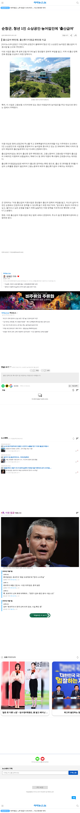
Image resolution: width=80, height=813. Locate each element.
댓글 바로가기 (74, 798)
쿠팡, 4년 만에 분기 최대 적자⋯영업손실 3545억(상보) (20, 328)
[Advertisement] (40, 18)
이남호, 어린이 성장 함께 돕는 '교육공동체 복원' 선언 (21, 284)
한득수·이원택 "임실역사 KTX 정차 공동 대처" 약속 (20, 287)
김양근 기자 (11, 276)
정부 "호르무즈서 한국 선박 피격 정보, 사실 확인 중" (22, 607)
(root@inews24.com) (17, 252)
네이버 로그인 (3, 386)
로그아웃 (16, 385)
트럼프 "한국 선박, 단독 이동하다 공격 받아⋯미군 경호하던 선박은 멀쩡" (25, 332)
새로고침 (17, 313)
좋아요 (18, 276)
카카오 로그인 (7, 386)
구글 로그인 (10, 386)
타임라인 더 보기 (40, 615)
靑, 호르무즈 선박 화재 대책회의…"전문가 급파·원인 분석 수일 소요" (28, 593)
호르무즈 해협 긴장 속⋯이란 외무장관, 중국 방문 (21, 585)
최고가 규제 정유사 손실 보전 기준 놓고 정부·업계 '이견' (20, 318)
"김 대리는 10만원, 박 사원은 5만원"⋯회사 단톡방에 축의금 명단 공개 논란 (26, 322)
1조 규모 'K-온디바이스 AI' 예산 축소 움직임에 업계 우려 (20, 325)
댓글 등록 (74, 386)
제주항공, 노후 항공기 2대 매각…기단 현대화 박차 (28, 8)
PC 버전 (40, 787)
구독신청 (73, 773)
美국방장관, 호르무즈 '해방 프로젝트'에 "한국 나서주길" (24, 577)
